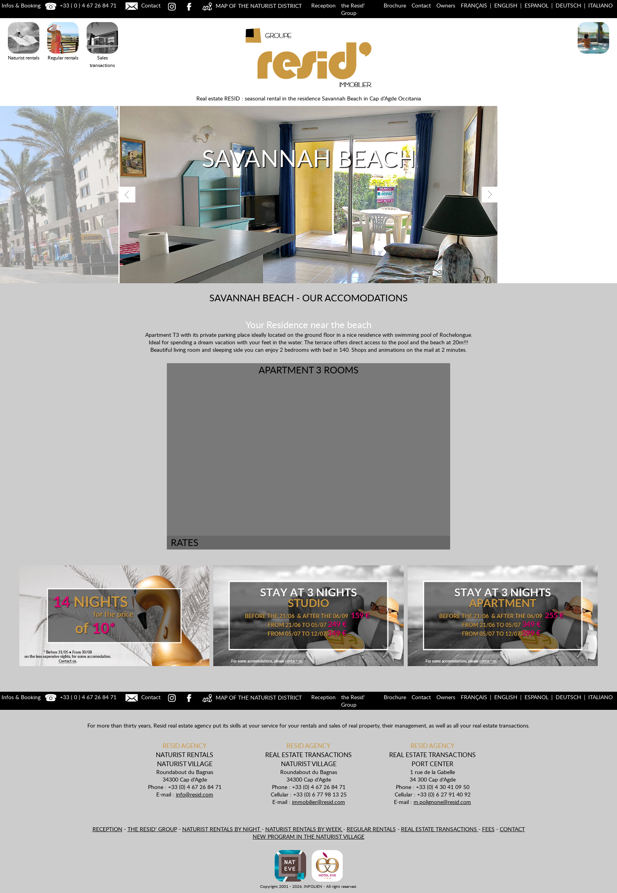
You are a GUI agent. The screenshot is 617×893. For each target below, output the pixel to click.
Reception (323, 5)
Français (474, 5)
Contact (142, 5)
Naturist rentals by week (304, 829)
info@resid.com (194, 794)
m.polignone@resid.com (442, 802)
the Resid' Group (353, 9)
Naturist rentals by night (222, 829)
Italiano (600, 5)
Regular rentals (371, 829)
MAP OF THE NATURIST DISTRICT (251, 5)
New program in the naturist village (308, 836)
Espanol (537, 5)
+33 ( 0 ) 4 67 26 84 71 (79, 5)
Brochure (395, 5)
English (505, 5)
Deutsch (568, 5)
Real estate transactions (439, 829)
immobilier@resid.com (318, 802)
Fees (488, 829)
